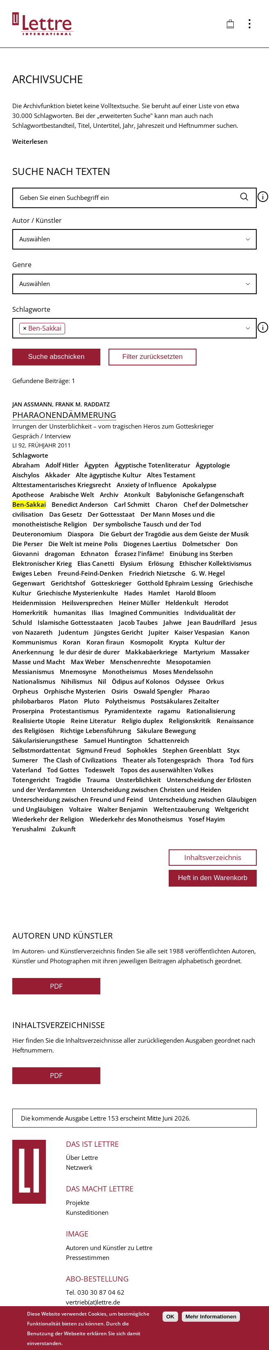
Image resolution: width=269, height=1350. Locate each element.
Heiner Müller (139, 603)
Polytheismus (125, 701)
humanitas (70, 612)
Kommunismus (34, 642)
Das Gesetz (65, 514)
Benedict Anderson (80, 504)
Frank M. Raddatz (82, 404)
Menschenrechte (135, 662)
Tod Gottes (63, 770)
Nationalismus (33, 681)
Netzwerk (79, 1167)
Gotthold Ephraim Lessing (175, 583)
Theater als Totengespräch (161, 760)
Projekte (77, 1202)
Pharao (199, 691)
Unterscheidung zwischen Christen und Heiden (152, 789)
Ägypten (96, 465)
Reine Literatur (93, 721)
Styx (233, 750)
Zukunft (64, 829)
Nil (102, 681)
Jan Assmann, (33, 404)
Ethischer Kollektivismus (215, 563)
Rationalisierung (210, 711)
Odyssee (187, 681)
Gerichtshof (68, 583)
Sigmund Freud (98, 750)
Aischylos (25, 475)
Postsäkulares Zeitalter (185, 701)
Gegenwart (28, 583)
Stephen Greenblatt (192, 750)
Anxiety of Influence (147, 485)
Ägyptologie (213, 465)
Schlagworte (31, 309)
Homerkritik (30, 612)
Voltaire (80, 809)
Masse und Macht (38, 662)
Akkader (57, 475)
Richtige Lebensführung (95, 730)
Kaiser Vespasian (199, 632)
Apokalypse (200, 485)
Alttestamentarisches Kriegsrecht (61, 485)
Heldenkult (182, 603)
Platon (68, 701)
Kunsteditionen (87, 1212)
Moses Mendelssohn (183, 671)
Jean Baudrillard (211, 622)
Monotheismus (124, 671)
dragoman (60, 553)
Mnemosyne (78, 671)
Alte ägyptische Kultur (108, 475)
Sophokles (142, 750)
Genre (22, 264)
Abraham (26, 465)
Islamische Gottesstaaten (75, 622)
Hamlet (159, 593)
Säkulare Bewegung (166, 730)
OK (170, 1317)
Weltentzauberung (181, 809)
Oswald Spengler (158, 691)
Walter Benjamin (123, 809)
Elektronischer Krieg (42, 563)
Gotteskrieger (111, 583)
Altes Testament (171, 475)
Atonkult (137, 494)
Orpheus (25, 691)
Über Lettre (82, 1157)
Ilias (98, 612)
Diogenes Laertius (149, 544)
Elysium (131, 563)
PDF (56, 986)
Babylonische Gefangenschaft (200, 494)
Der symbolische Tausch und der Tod (147, 524)
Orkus (215, 681)
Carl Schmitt (132, 504)
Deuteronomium (37, 534)
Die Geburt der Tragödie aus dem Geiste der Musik (174, 534)
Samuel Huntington (113, 740)
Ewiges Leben (32, 573)
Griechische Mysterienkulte (77, 593)
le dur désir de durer (89, 652)
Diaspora (81, 534)
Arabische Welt (72, 494)
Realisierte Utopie (38, 721)
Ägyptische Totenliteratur (152, 465)
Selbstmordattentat (41, 750)
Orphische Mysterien (75, 691)
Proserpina (28, 711)
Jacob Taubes (138, 622)
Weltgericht (232, 809)
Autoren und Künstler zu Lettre (109, 1247)
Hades (133, 593)
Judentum (73, 632)
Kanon (240, 632)
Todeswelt (100, 770)
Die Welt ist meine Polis (83, 544)
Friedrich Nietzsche (157, 573)
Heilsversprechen (87, 603)
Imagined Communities (144, 612)
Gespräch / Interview (41, 436)
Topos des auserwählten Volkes (166, 770)
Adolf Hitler (62, 465)
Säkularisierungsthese (45, 740)
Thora (215, 760)
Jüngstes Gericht (118, 632)
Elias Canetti (95, 563)
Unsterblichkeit (138, 780)
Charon (167, 504)
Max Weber (87, 662)
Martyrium (199, 652)
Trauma (98, 780)
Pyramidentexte (128, 711)
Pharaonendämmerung (64, 414)
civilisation (27, 514)
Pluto (91, 701)
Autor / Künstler (37, 220)
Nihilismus (76, 681)
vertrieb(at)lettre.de (93, 1302)
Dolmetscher (201, 544)
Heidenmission (34, 603)
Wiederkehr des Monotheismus (136, 819)
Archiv (109, 494)
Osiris (119, 691)
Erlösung (161, 563)
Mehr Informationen (210, 1317)
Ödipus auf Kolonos (141, 681)
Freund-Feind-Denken (90, 573)
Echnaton (95, 553)
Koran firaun (105, 642)
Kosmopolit (146, 642)
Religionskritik (190, 721)
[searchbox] (134, 239)
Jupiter (159, 632)
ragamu (169, 711)
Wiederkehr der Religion (48, 819)
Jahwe (172, 622)
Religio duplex (142, 721)
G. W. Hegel (208, 573)
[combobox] (134, 239)
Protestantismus (74, 711)
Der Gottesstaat (111, 514)
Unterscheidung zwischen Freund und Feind (77, 799)
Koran (72, 642)
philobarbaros (32, 701)
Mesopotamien (188, 662)
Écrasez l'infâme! (139, 553)
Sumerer (25, 760)
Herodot (216, 603)
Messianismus (33, 671)
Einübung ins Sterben (201, 553)
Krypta (179, 642)
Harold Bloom (196, 593)
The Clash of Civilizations (80, 760)
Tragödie (68, 780)
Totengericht (31, 780)
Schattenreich (168, 740)
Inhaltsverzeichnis (212, 857)
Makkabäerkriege (151, 652)
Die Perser (27, 544)
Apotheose (28, 494)
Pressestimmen (87, 1257)
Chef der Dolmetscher (215, 504)
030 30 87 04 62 (100, 1292)
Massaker (235, 652)
